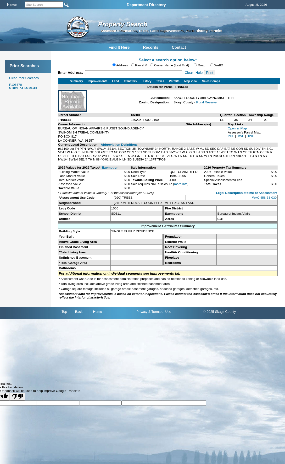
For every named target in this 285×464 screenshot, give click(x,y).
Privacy (141, 312)
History (146, 81)
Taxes (160, 81)
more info (181, 184)
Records (150, 47)
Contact (179, 47)
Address (122, 65)
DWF (241, 136)
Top (64, 312)
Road (201, 65)
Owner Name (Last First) (171, 65)
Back (79, 312)
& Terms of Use (159, 312)
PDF (231, 136)
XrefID (218, 65)
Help (199, 73)
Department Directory (146, 5)
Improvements (97, 81)
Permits (174, 81)
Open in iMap (237, 128)
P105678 (24, 86)
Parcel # (141, 65)
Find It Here (119, 47)
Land (115, 81)
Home (97, 312)
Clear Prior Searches (24, 78)
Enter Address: (71, 73)
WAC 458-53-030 (264, 197)
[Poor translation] (17, 396)
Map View (190, 81)
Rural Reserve (206, 102)
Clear (189, 73)
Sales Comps (211, 81)
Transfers (130, 81)
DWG (251, 136)
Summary (76, 81)
